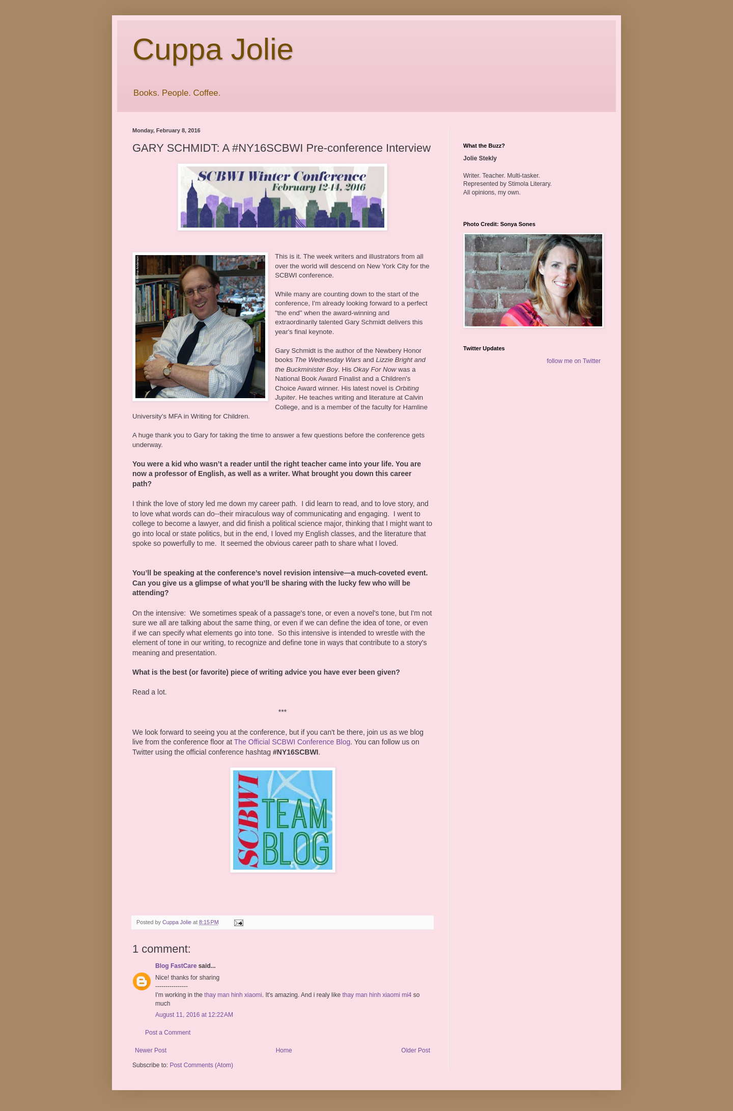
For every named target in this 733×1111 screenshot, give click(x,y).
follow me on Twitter (574, 361)
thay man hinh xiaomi (233, 994)
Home (284, 1050)
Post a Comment (167, 1032)
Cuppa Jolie (213, 49)
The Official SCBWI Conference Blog (292, 742)
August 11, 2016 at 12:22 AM (194, 1014)
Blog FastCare (175, 965)
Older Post (415, 1050)
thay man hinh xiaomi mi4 (376, 994)
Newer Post (150, 1050)
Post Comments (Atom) (201, 1065)
